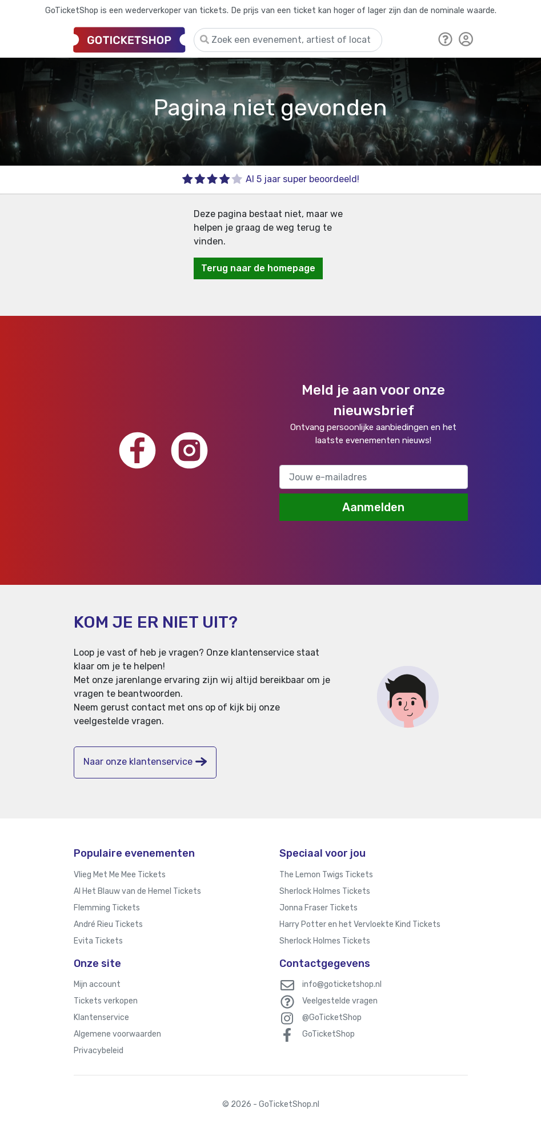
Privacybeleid (98, 1050)
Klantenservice (101, 1017)
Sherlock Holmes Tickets (324, 891)
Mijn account (97, 984)
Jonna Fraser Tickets (318, 908)
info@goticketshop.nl (342, 984)
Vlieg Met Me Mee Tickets (120, 875)
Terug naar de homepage (258, 268)
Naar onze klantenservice (145, 761)
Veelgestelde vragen (340, 1001)
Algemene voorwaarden (117, 1034)
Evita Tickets (98, 941)
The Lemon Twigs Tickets (326, 875)
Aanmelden (373, 507)
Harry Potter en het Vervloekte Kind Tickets (359, 924)
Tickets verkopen (106, 1001)
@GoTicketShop (332, 1017)
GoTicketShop (328, 1034)
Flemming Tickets (107, 908)
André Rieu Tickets (108, 924)
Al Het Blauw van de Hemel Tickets (137, 891)
